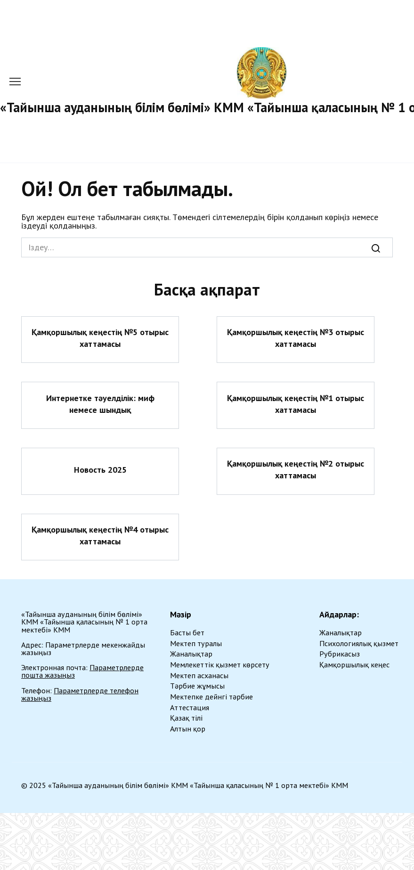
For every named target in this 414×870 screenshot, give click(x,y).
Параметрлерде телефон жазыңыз (79, 694)
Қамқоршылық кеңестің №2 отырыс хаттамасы (295, 469)
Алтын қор (187, 728)
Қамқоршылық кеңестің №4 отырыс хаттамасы (100, 535)
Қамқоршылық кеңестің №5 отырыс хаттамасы (100, 338)
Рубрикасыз (339, 653)
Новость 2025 (100, 469)
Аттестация (189, 707)
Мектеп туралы (196, 643)
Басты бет (187, 632)
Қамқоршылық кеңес (354, 664)
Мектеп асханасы (199, 675)
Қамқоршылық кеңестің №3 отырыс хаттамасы (295, 338)
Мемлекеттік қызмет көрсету (219, 664)
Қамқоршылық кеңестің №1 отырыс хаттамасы (295, 403)
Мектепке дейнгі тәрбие (211, 696)
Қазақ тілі (186, 718)
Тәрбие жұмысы (197, 685)
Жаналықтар (191, 653)
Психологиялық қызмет (358, 643)
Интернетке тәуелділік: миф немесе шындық (100, 403)
